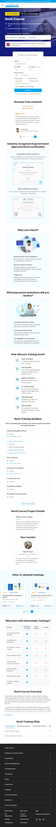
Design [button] (7, 779)
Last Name (34, 67)
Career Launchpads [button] (11, 805)
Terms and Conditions (35, 93)
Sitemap (7, 819)
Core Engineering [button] (10, 768)
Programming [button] (9, 758)
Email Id (16, 61)
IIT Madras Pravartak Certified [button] (14, 753)
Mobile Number (19, 72)
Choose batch (33, 78)
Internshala (23, 822)
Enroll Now (28, 90)
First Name (17, 67)
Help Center (23, 811)
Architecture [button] (8, 800)
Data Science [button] (9, 774)
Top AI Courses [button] (9, 748)
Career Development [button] (11, 795)
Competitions (9, 822)
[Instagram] (37, 819)
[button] (2, 5)
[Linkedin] (40, 819)
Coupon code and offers (43, 814)
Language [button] (8, 789)
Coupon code (18, 78)
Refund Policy (9, 811)
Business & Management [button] (12, 763)
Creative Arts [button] (9, 784)
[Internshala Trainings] (12, 5)
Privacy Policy (24, 819)
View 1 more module (28, 503)
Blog (37, 811)
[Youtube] (43, 819)
